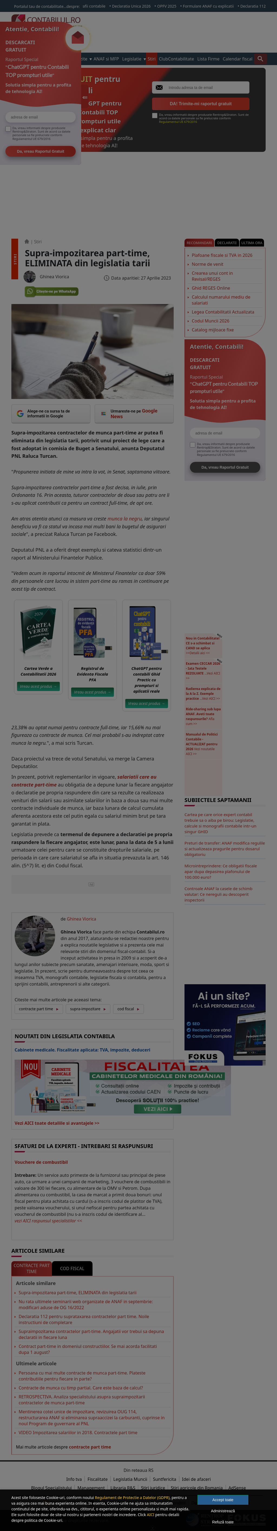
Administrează (223, 1511)
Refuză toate (222, 1522)
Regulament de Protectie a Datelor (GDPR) (132, 1497)
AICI (150, 1514)
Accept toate (222, 1500)
